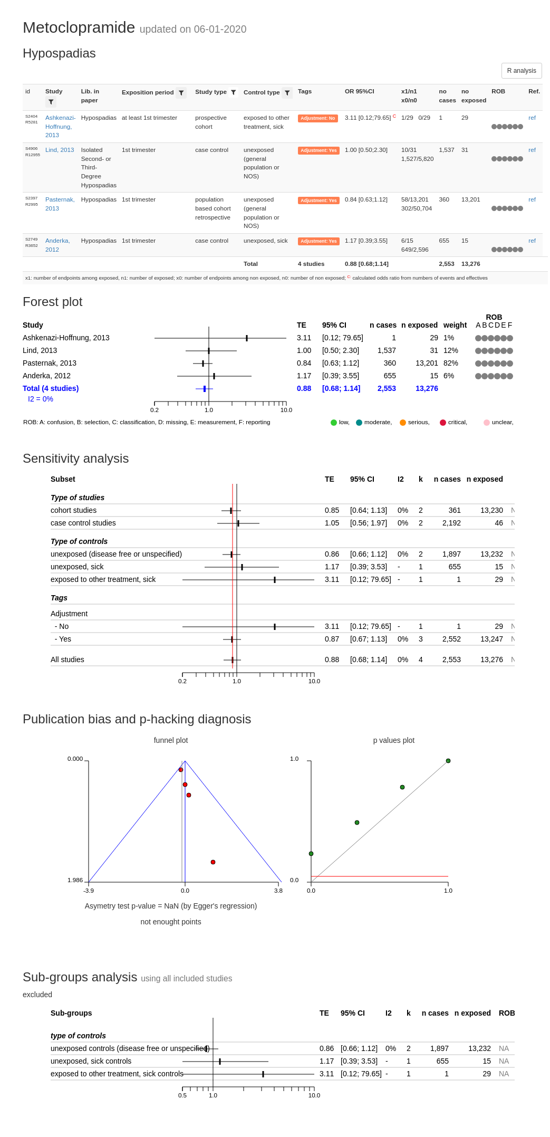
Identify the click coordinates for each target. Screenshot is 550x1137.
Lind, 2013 (59, 149)
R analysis (521, 70)
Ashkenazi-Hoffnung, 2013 (60, 126)
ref (532, 117)
